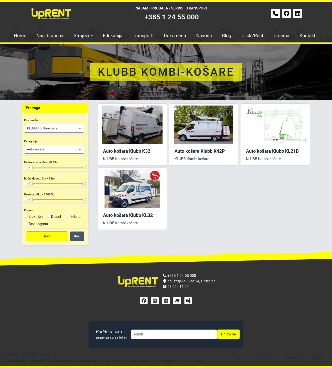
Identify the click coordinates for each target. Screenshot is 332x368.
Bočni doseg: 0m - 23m (39, 178)
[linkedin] (166, 300)
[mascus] (177, 300)
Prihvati (243, 358)
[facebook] (144, 300)
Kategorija (31, 141)
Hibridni (77, 216)
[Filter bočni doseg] (26, 184)
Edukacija (113, 35)
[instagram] (155, 300)
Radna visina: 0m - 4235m (41, 162)
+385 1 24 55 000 (172, 17)
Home (20, 35)
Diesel (56, 216)
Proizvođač (31, 120)
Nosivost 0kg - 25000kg (40, 194)
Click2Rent (252, 35)
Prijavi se (228, 334)
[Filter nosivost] (26, 200)
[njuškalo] (188, 300)
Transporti (143, 35)
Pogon (28, 210)
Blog (226, 35)
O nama (281, 35)
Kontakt (307, 35)
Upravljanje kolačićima (304, 358)
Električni (36, 216)
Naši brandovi (50, 35)
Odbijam (268, 358)
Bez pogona (38, 224)
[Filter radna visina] (26, 168)
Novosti (204, 35)
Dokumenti (175, 35)
